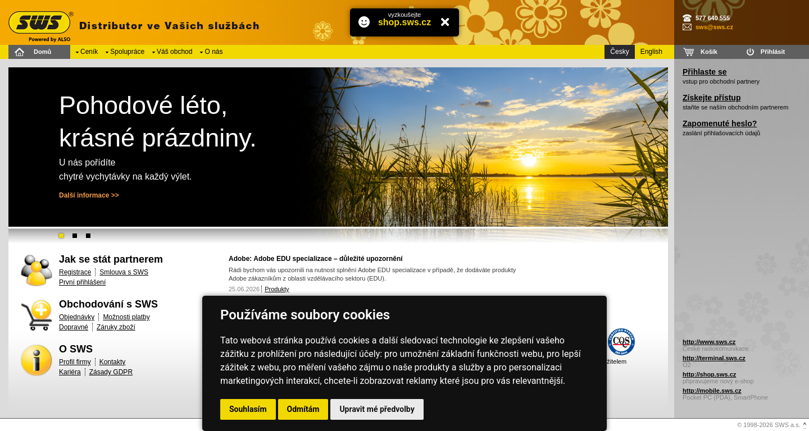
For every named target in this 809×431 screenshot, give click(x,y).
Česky (619, 52)
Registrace (75, 272)
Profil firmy (75, 362)
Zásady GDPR (111, 372)
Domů (42, 51)
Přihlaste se (705, 71)
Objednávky (76, 317)
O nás (213, 52)
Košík (709, 51)
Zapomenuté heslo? (720, 123)
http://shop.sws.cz (709, 374)
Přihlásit (773, 51)
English (651, 52)
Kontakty (112, 362)
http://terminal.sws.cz (714, 358)
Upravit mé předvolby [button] (376, 409)
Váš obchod (174, 52)
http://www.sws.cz (709, 341)
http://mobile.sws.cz (712, 390)
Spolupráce (127, 52)
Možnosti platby (126, 317)
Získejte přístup (711, 97)
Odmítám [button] (303, 409)
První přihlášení (82, 282)
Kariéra (70, 372)
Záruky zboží (116, 327)
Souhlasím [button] (248, 409)
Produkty (277, 289)
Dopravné (73, 327)
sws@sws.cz (714, 27)
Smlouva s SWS (123, 272)
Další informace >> (89, 195)
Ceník (89, 52)
